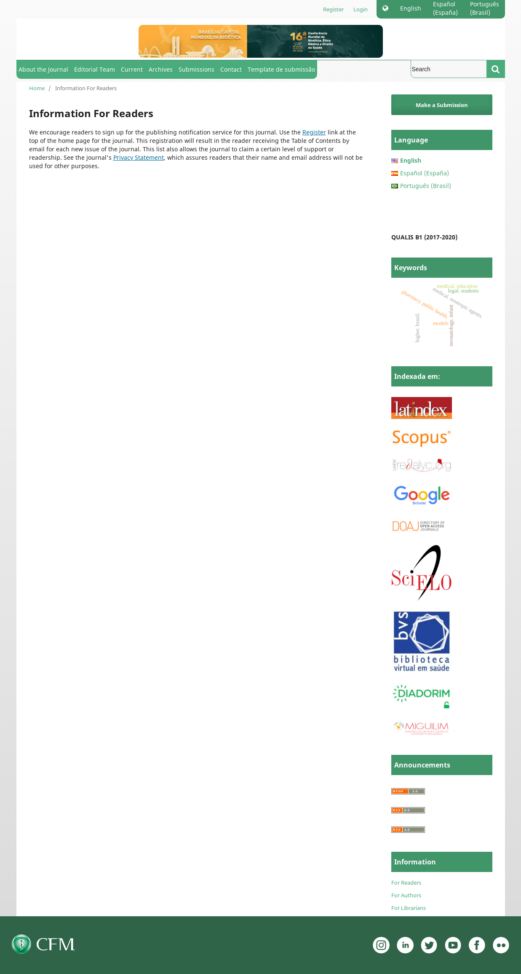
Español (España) (445, 8)
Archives (161, 69)
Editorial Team (94, 69)
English (410, 8)
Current (132, 69)
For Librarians (408, 908)
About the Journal (43, 69)
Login (360, 9)
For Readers (406, 882)
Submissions (196, 69)
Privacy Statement (138, 157)
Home (37, 88)
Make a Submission (442, 105)
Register (333, 9)
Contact (231, 69)
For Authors (406, 895)
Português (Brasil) (484, 8)
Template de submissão (281, 69)
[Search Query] (449, 69)
